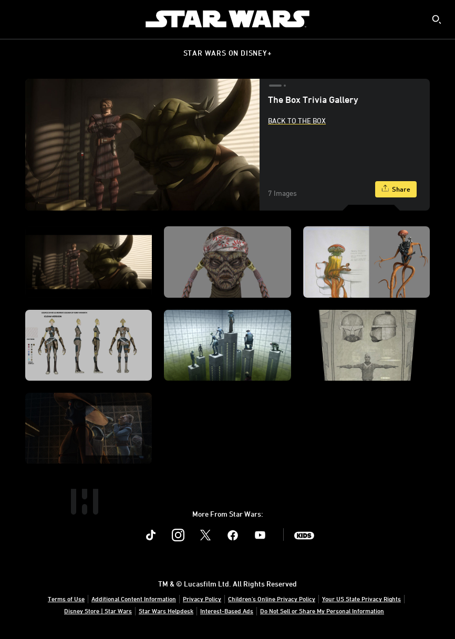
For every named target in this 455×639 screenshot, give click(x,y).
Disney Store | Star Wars (98, 610)
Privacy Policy (202, 598)
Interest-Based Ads (226, 610)
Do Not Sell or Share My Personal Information (322, 610)
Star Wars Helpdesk (166, 610)
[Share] (396, 189)
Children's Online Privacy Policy (271, 598)
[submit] (436, 19)
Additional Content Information (133, 598)
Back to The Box (297, 120)
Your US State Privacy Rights (361, 598)
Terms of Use (66, 598)
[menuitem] (17, 19)
